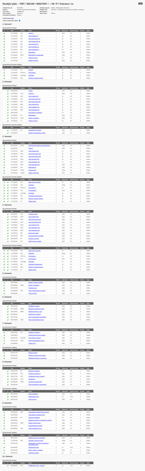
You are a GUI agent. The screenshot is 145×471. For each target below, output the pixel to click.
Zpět (140, 3)
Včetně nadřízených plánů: (10, 20)
